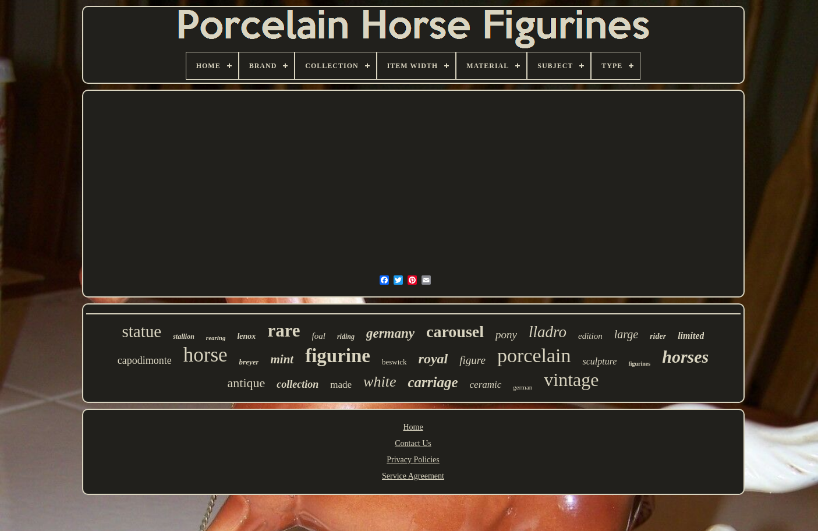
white (379, 381)
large (626, 334)
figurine (337, 355)
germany (390, 333)
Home (413, 427)
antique (246, 383)
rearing (216, 337)
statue (142, 331)
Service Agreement (413, 476)
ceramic (486, 384)
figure (472, 360)
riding (346, 336)
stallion (183, 336)
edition (590, 336)
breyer (249, 361)
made (341, 384)
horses (685, 356)
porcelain (534, 355)
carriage (433, 382)
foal (318, 336)
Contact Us (413, 443)
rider (658, 336)
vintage (571, 379)
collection (297, 384)
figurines (639, 363)
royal (433, 358)
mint (281, 359)
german (522, 387)
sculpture (599, 361)
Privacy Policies (413, 459)
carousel (455, 332)
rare (283, 330)
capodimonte (145, 360)
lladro (547, 332)
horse (205, 355)
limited (691, 336)
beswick (394, 361)
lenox (246, 336)
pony (506, 334)
